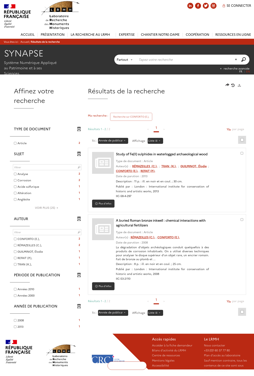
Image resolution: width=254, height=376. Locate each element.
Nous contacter (214, 345)
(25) (47, 208)
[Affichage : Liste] (155, 141)
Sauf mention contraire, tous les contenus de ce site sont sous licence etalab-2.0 (225, 365)
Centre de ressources (166, 355)
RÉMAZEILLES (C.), (144, 166)
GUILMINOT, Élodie (193, 166)
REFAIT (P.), (147, 171)
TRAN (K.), (168, 166)
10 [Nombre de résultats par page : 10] (228, 129)
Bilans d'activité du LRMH (169, 350)
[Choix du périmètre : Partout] (125, 60)
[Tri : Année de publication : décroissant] (113, 141)
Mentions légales (163, 360)
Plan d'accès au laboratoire (222, 355)
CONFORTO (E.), (127, 171)
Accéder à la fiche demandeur (172, 345)
